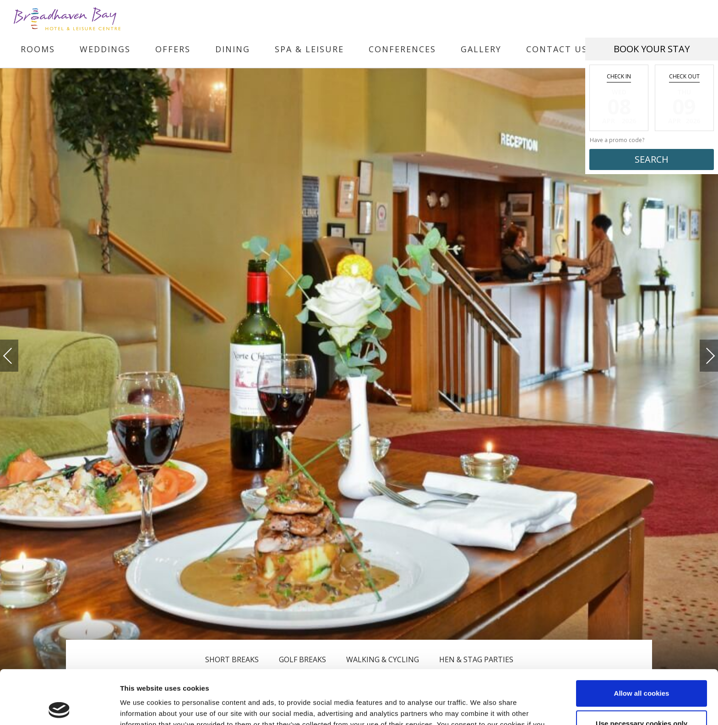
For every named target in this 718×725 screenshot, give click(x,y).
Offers (172, 49)
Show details (141, 707)
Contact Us (556, 49)
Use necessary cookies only (641, 669)
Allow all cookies (641, 639)
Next (701, 352)
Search (652, 159)
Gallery (481, 49)
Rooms (38, 49)
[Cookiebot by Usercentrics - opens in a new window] (59, 707)
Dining (232, 49)
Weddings (105, 49)
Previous (17, 356)
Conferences (402, 49)
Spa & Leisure (309, 49)
